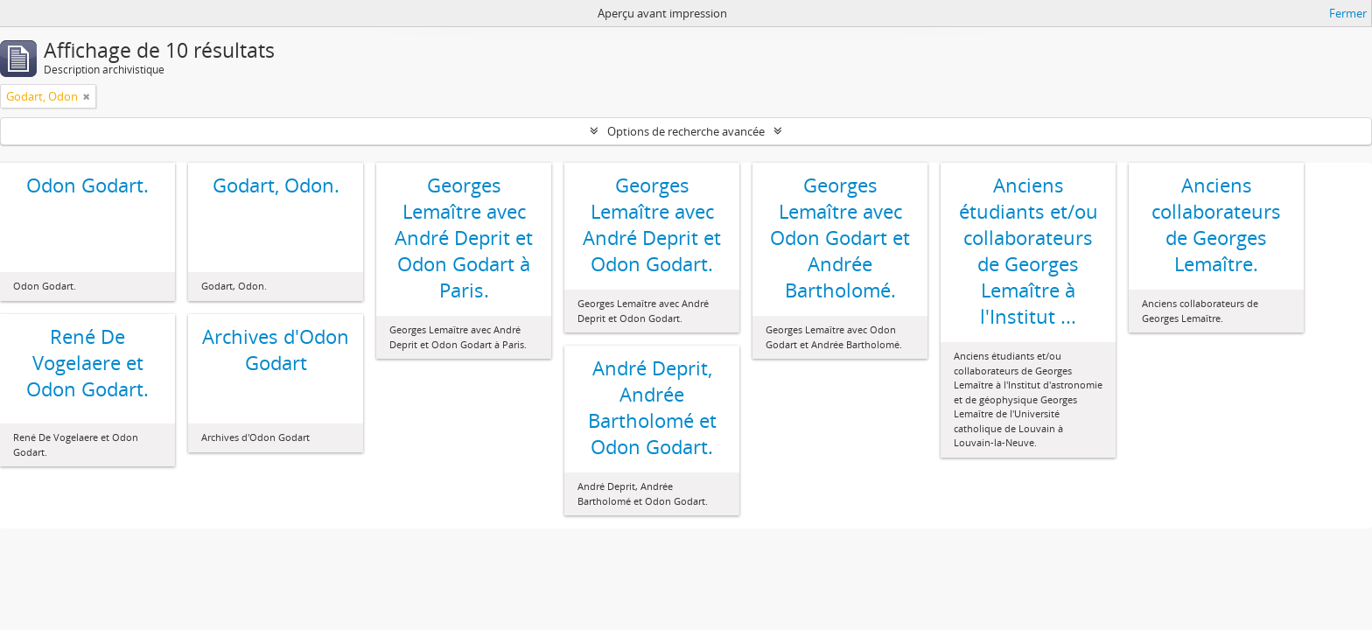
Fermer (1348, 13)
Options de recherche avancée (686, 131)
